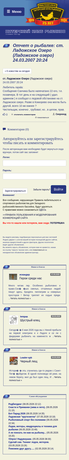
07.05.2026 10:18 (46, 416)
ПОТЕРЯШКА (57, 223)
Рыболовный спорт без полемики (27, 420)
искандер (25, 274)
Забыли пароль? (41, 189)
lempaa (24, 316)
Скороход (59, 114)
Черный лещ (28, 361)
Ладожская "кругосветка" (22, 416)
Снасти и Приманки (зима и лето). (26, 407)
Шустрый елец (30, 320)
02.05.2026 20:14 (44, 448)
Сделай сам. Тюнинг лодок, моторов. (28, 442)
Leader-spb (26, 357)
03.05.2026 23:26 (17, 445)
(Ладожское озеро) (27, 78)
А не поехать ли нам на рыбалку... (27, 432)
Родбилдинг (15, 404)
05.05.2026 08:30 (41, 439)
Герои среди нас (31, 278)
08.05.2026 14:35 (35, 413)
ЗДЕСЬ (42, 210)
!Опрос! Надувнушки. (20, 439)
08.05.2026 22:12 (31, 404)
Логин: (6, 157)
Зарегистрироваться (15, 191)
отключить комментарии (23, 114)
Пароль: (7, 170)
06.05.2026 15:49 (28, 429)
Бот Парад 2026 (16, 413)
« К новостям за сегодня (17, 71)
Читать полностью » (20, 298)
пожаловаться (42, 117)
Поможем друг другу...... (21, 448)
